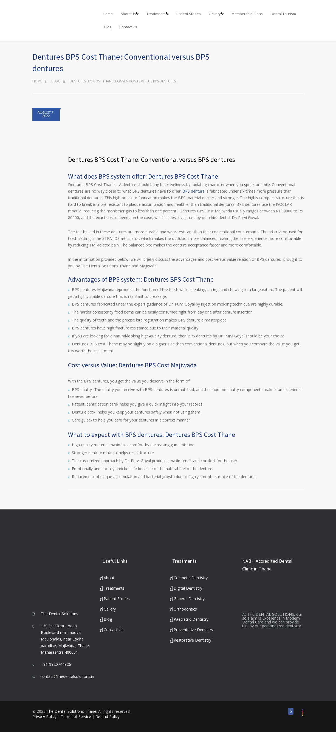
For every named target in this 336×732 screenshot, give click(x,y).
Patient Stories (188, 13)
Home (108, 13)
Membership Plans (247, 13)
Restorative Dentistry (192, 640)
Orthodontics (185, 609)
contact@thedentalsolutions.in (67, 676)
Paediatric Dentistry (191, 619)
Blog (107, 26)
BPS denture (193, 191)
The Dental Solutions (59, 613)
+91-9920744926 (56, 664)
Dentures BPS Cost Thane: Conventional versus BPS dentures (151, 159)
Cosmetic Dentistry (191, 577)
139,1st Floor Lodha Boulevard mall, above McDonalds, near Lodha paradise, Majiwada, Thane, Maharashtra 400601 (65, 639)
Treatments (156, 13)
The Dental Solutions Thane (71, 711)
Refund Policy (107, 716)
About (109, 577)
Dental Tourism (283, 13)
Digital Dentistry (188, 588)
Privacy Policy (44, 716)
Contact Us (128, 26)
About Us (128, 13)
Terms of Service (76, 716)
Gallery (215, 13)
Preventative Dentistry (193, 629)
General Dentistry (189, 598)
